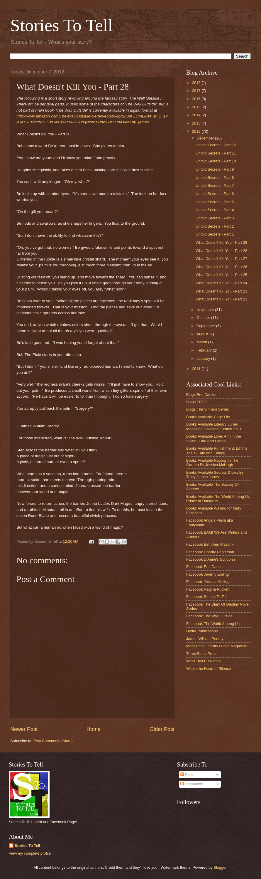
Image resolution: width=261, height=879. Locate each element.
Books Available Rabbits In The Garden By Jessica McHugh (212, 462)
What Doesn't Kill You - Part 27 (221, 258)
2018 (196, 82)
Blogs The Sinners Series (207, 409)
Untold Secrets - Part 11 (216, 153)
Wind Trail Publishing (203, 661)
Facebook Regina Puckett (207, 589)
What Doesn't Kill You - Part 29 (221, 242)
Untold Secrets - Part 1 (215, 234)
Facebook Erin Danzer (205, 566)
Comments (191, 784)
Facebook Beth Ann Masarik (209, 544)
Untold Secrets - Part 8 (215, 177)
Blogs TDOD (196, 402)
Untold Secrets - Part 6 (215, 193)
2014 (196, 115)
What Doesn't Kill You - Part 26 (221, 267)
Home (94, 729)
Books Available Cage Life (208, 417)
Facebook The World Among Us (213, 623)
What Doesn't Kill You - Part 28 (221, 250)
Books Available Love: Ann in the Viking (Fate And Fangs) (213, 438)
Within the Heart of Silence (208, 668)
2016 (196, 99)
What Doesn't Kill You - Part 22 (221, 299)
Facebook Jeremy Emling (207, 574)
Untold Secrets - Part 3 (215, 218)
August (202, 334)
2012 (196, 131)
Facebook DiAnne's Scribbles (210, 559)
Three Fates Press (201, 653)
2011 (196, 369)
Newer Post (24, 729)
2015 (196, 107)
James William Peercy (204, 638)
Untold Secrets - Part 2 (215, 226)
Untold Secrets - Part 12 (216, 145)
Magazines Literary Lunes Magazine (216, 646)
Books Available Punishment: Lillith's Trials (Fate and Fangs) (216, 450)
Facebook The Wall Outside (209, 616)
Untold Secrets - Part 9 (215, 169)
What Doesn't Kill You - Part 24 (221, 283)
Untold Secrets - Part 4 (215, 210)
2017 (196, 90)
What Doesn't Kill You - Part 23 (221, 291)
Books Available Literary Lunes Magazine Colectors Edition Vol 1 (214, 426)
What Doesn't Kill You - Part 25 (221, 275)
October (203, 317)
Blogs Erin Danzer (201, 394)
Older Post (162, 729)
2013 (196, 123)
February (204, 350)
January (203, 358)
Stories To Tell (61, 25)
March (202, 342)
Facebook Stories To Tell (206, 596)
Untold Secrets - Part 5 (215, 202)
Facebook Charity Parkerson (210, 552)
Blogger (219, 867)
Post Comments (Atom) (53, 741)
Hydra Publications (202, 631)
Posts (187, 774)
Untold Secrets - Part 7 (215, 185)
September (206, 326)
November (205, 309)
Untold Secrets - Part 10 (216, 161)
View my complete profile (30, 853)
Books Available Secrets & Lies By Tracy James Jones (215, 474)
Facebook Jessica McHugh (209, 581)
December (205, 138)
